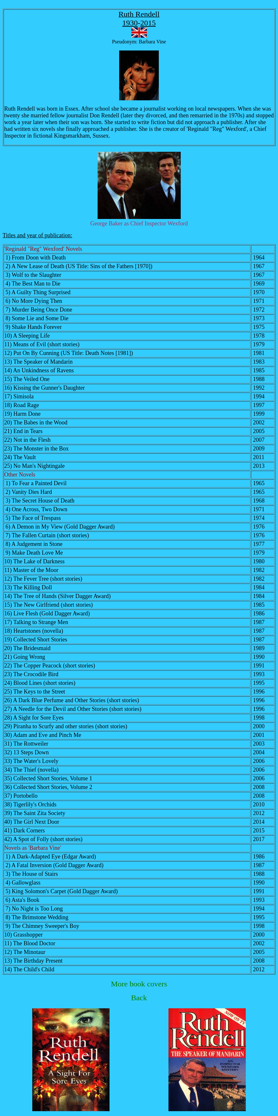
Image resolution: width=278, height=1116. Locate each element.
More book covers (139, 984)
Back (139, 998)
